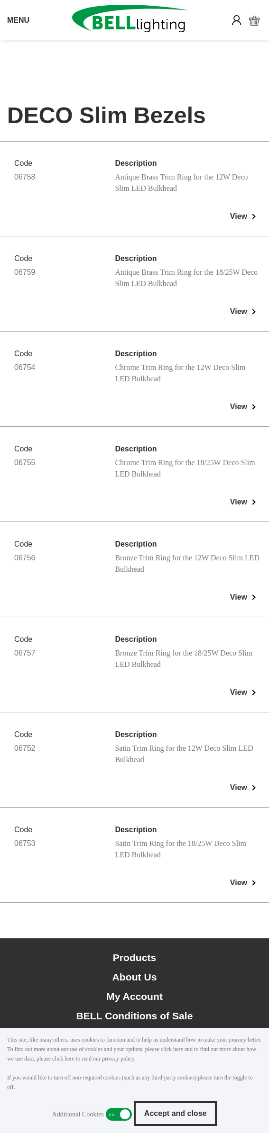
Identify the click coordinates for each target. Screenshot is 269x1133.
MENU (18, 20)
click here (172, 1049)
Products (135, 957)
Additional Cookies (119, 1114)
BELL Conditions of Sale (134, 1015)
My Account (134, 996)
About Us (134, 976)
